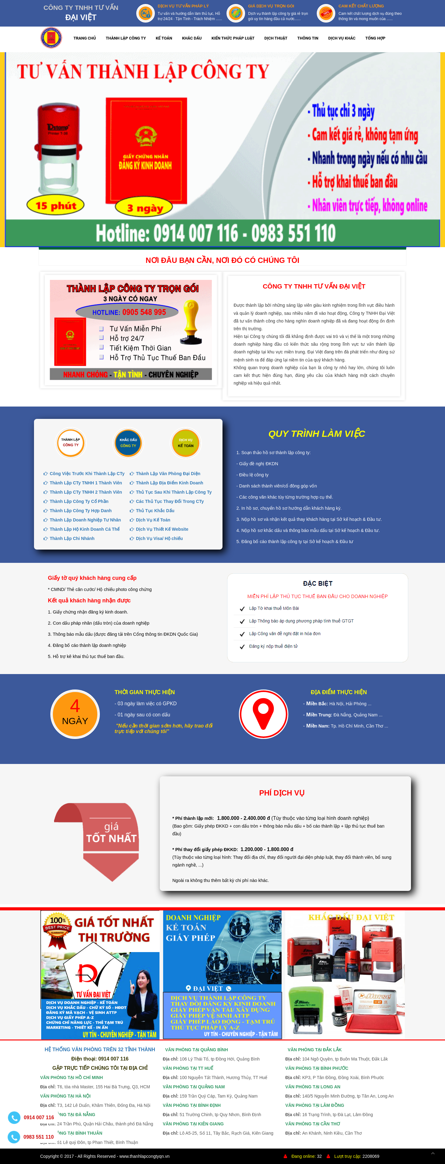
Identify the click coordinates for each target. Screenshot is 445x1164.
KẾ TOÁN (164, 38)
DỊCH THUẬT (276, 38)
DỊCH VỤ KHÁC (341, 38)
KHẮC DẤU (191, 38)
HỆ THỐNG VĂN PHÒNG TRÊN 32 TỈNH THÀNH (99, 1049)
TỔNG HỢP (375, 38)
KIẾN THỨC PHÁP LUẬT (233, 38)
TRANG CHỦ (85, 38)
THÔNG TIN (307, 38)
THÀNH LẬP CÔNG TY (126, 38)
